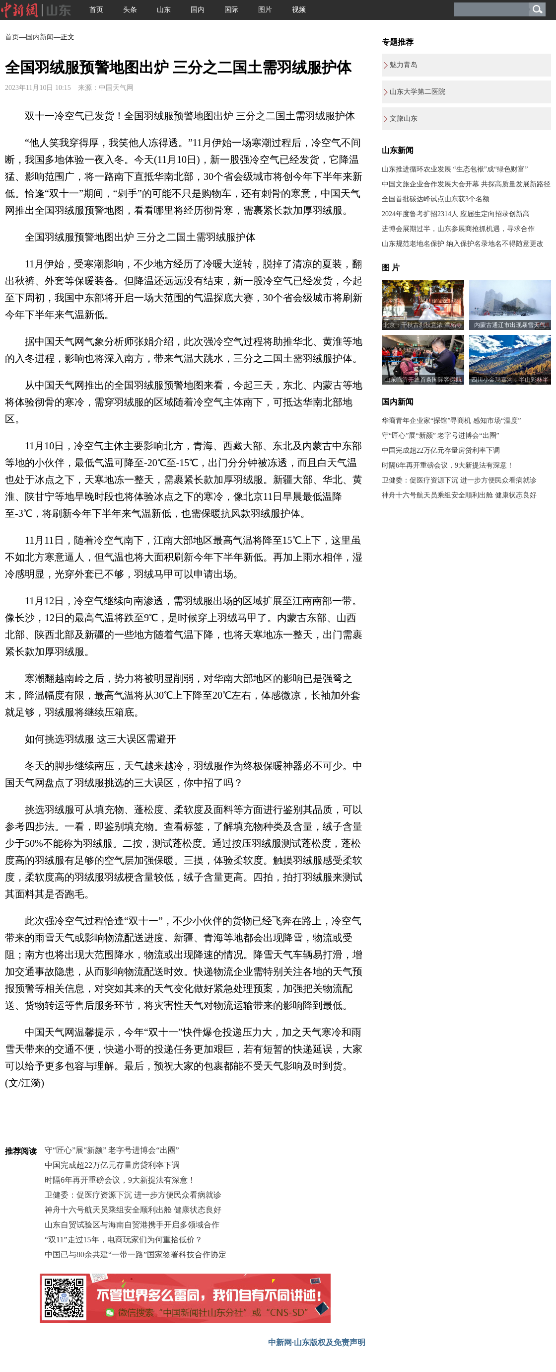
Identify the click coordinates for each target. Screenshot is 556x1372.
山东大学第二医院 (417, 91)
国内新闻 (40, 37)
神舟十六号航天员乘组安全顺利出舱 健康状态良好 (133, 1210)
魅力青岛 (403, 65)
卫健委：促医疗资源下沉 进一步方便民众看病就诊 (133, 1195)
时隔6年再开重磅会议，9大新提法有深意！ (120, 1180)
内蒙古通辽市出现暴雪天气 (510, 325)
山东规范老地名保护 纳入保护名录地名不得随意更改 (463, 243)
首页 (96, 9)
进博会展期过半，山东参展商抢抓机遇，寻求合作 (458, 229)
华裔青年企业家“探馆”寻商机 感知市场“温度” (451, 420)
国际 (231, 9)
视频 (299, 9)
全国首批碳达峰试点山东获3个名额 (435, 199)
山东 (164, 9)
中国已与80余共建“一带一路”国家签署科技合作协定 (135, 1254)
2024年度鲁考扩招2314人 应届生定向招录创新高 (456, 214)
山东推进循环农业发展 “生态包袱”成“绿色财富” (455, 169)
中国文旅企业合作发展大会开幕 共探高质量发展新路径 (466, 184)
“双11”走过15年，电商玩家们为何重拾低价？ (124, 1239)
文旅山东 (403, 118)
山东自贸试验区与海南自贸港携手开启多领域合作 (132, 1224)
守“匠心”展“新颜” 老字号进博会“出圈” (112, 1150)
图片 (265, 9)
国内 (198, 9)
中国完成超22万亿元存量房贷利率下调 (112, 1165)
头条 (130, 9)
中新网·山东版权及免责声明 (316, 1342)
